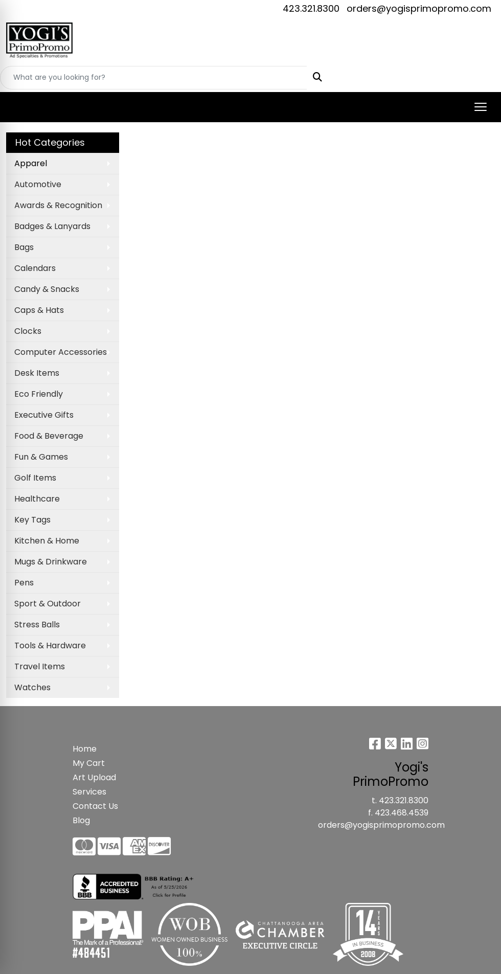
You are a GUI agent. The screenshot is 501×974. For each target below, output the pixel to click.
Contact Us (95, 806)
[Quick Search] (153, 77)
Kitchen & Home (46, 541)
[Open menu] (480, 107)
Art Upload (94, 777)
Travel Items (39, 666)
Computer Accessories (60, 352)
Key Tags (32, 520)
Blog (81, 820)
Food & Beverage (48, 436)
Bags (24, 247)
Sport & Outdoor (47, 603)
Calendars (35, 268)
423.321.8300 (311, 8)
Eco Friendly (38, 394)
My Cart (89, 763)
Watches (32, 687)
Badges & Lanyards (52, 226)
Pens (24, 582)
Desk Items (36, 373)
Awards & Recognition (58, 205)
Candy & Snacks (46, 289)
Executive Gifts (44, 415)
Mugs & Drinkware (50, 562)
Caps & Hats (39, 310)
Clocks (27, 331)
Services (89, 792)
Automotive (37, 184)
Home (85, 749)
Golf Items (35, 478)
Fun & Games (41, 457)
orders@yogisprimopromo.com (419, 8)
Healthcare (37, 499)
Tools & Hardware (50, 645)
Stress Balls (37, 624)
